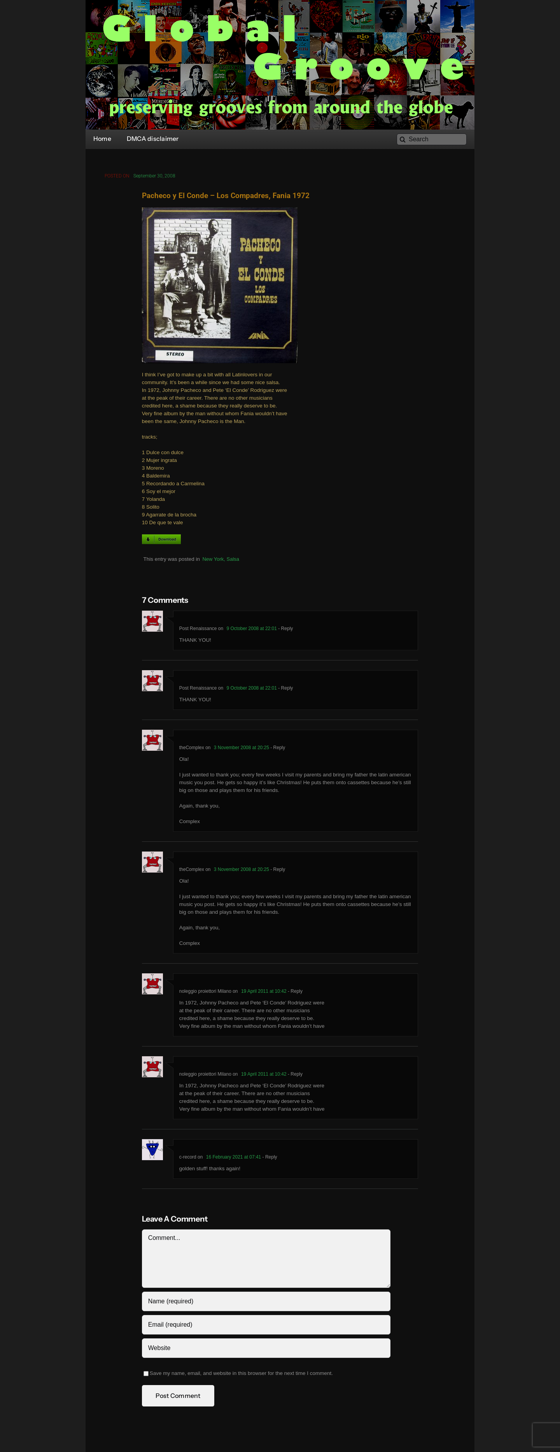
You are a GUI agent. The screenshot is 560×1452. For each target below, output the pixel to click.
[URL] (266, 1350)
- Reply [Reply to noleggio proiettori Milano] (295, 993)
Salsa (233, 561)
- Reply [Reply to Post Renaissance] (285, 630)
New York (213, 561)
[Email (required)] (266, 1326)
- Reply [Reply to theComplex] (277, 749)
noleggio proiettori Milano (205, 993)
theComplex (191, 749)
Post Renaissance (198, 630)
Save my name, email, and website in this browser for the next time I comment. (241, 1375)
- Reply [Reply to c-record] (269, 1159)
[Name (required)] (266, 1303)
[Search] (432, 139)
